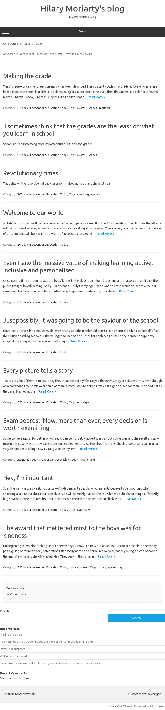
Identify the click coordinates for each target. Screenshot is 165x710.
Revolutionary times (30, 173)
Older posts (16, 594)
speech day (115, 567)
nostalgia (83, 402)
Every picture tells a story (38, 370)
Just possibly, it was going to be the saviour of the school (80, 320)
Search (4, 611)
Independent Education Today (48, 107)
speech (95, 194)
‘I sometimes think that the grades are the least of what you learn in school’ (47, 641)
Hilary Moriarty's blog (82, 8)
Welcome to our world (33, 212)
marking (104, 107)
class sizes (83, 509)
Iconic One (116, 706)
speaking (83, 194)
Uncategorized (79, 567)
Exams (21, 459)
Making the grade (27, 76)
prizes (102, 567)
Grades (92, 107)
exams (81, 107)
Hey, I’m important (28, 477)
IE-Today (22, 107)
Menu (82, 32)
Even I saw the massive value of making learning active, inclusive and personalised (51, 663)
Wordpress (157, 706)
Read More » (96, 97)
